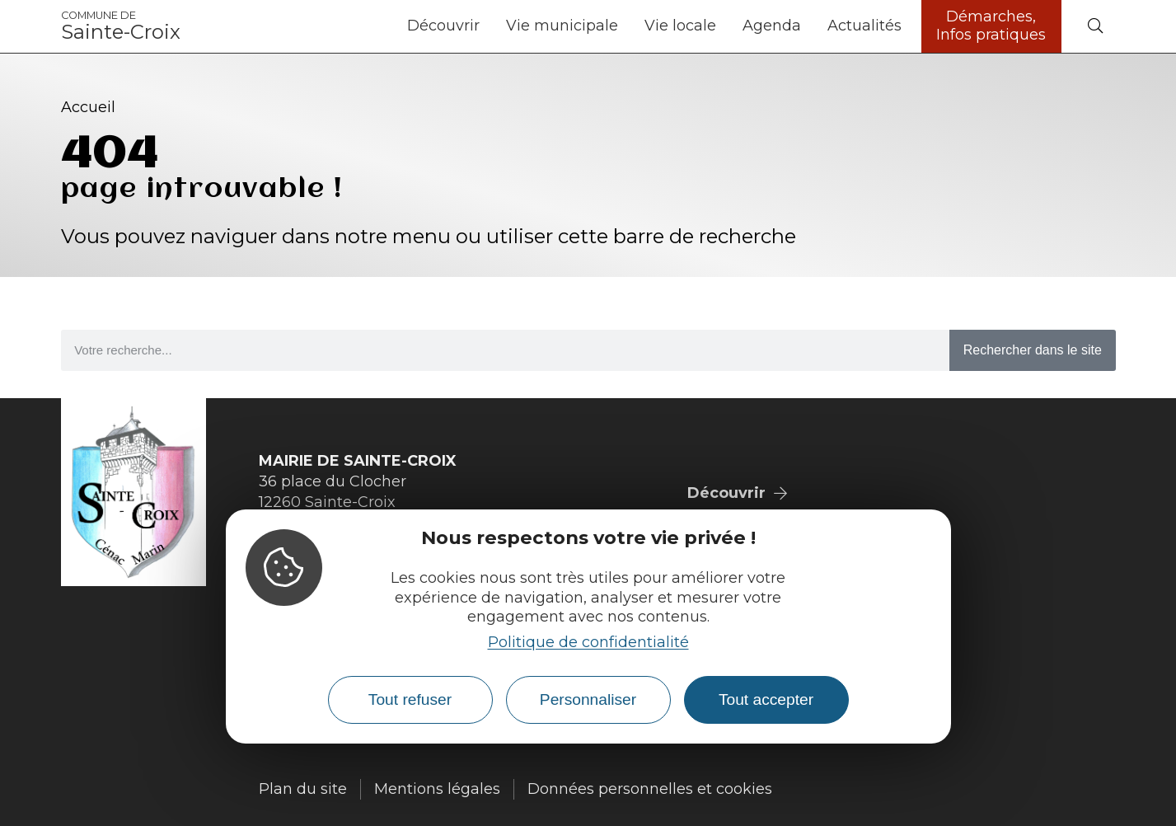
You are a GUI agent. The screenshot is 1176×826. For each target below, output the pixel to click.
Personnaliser (588, 699)
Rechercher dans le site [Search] (1032, 350)
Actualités (864, 25)
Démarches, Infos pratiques (991, 25)
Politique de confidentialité (588, 642)
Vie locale (680, 25)
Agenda (772, 25)
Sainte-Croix (120, 26)
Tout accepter (766, 699)
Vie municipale (562, 25)
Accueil (88, 107)
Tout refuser (410, 699)
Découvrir (443, 25)
